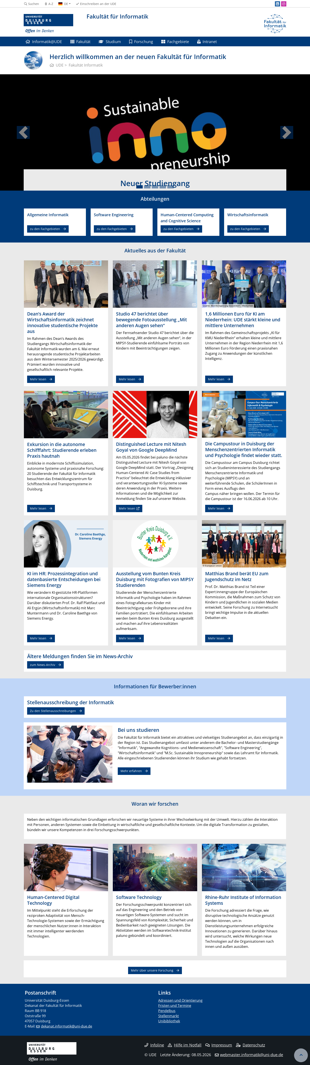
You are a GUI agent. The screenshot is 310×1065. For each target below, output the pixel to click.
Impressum (218, 1045)
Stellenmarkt (168, 1016)
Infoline (154, 1045)
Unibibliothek (169, 1021)
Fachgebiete (175, 41)
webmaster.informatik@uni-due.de (251, 1054)
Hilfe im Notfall (185, 1045)
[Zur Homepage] (48, 23)
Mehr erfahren (131, 771)
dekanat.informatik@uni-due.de (66, 1026)
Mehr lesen (38, 379)
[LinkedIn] (277, 3)
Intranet (207, 41)
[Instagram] (283, 3)
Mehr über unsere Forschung (152, 970)
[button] (23, 132)
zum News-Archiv (42, 665)
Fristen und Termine (174, 1005)
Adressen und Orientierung (180, 1000)
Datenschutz (250, 1045)
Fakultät (80, 41)
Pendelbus (166, 1010)
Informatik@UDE (44, 41)
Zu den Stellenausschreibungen (53, 711)
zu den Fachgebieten (45, 229)
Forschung (141, 41)
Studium (110, 41)
